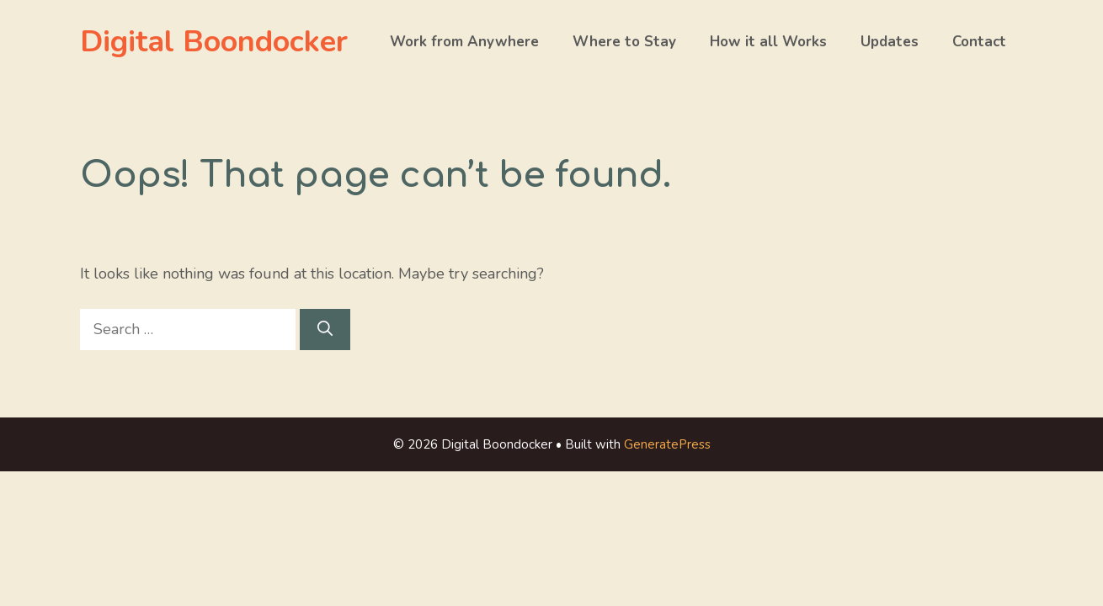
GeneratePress (667, 444)
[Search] (325, 329)
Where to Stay (624, 41)
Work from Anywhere (464, 41)
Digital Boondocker (214, 41)
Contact (979, 41)
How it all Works (768, 41)
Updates (890, 41)
